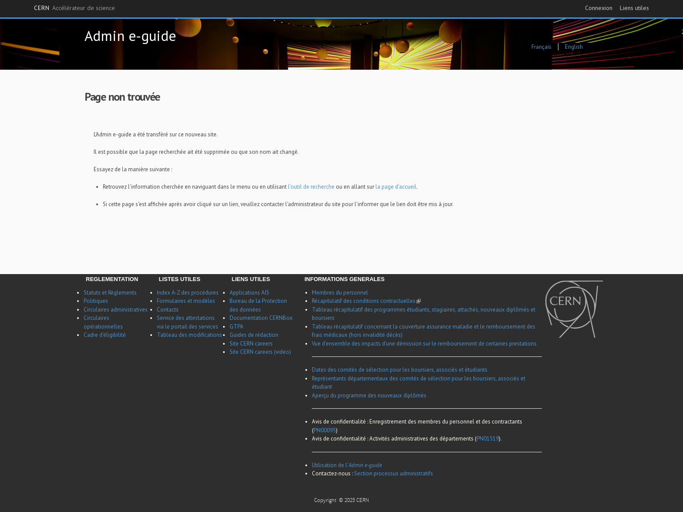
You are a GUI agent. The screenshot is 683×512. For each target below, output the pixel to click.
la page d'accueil (395, 186)
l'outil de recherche (312, 186)
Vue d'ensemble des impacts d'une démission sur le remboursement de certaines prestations (424, 343)
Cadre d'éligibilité (105, 335)
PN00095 (325, 430)
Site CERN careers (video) (260, 352)
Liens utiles (634, 8)
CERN (74, 8)
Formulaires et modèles (186, 301)
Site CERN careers (251, 343)
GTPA (236, 326)
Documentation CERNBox (261, 318)
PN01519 (488, 438)
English (574, 47)
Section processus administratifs (393, 473)
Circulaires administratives (116, 309)
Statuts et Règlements (110, 292)
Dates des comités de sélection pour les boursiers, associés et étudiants (399, 369)
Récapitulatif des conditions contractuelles (366, 301)
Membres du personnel (340, 292)
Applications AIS (249, 292)
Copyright (326, 501)
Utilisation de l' (347, 465)
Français (541, 47)
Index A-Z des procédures (188, 292)
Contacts (168, 309)
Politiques (96, 301)
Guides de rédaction (254, 335)
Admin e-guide (130, 35)
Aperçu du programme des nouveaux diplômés (369, 395)
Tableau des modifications (189, 335)
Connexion (598, 8)
